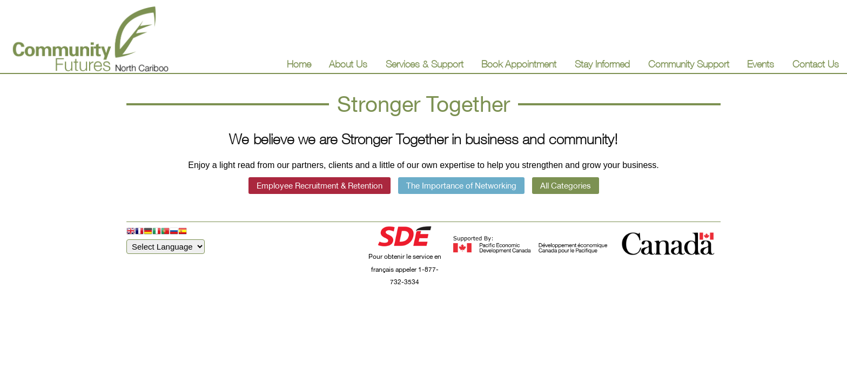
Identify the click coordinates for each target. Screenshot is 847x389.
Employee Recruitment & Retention (319, 185)
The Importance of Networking (461, 185)
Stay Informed (602, 64)
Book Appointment (518, 64)
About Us (348, 64)
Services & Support (424, 64)
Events (760, 64)
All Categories (565, 185)
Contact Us (815, 64)
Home (299, 64)
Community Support (688, 64)
